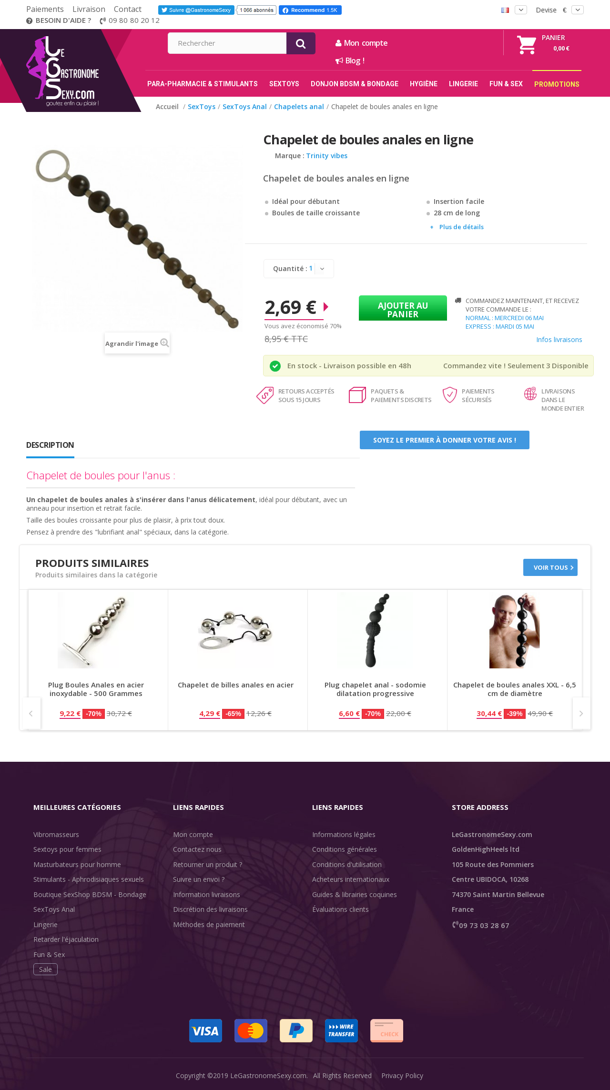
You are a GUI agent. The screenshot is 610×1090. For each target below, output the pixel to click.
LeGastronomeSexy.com (268, 1075)
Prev (32, 713)
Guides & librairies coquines (354, 894)
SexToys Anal (54, 909)
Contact (128, 9)
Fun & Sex (49, 954)
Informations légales (344, 834)
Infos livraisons (559, 339)
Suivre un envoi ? (198, 879)
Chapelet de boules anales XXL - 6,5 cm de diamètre (514, 689)
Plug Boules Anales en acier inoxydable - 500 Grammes (96, 689)
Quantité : (290, 268)
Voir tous (551, 567)
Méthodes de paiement (209, 924)
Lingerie (45, 924)
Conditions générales (344, 849)
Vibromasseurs (56, 834)
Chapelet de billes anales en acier (236, 684)
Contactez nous (197, 849)
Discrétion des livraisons (210, 909)
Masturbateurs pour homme (77, 864)
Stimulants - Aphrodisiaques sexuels (88, 879)
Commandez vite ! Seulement (494, 365)
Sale (45, 969)
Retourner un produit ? (207, 864)
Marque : (290, 155)
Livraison (88, 9)
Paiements (45, 9)
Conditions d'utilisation (347, 864)
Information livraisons (206, 894)
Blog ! (452, 60)
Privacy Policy (402, 1075)
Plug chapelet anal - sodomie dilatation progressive (375, 689)
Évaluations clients (340, 909)
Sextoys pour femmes (67, 849)
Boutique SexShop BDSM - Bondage (89, 894)
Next (581, 713)
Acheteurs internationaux (350, 879)
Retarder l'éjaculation (66, 939)
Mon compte (464, 43)
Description (50, 445)
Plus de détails (461, 226)
